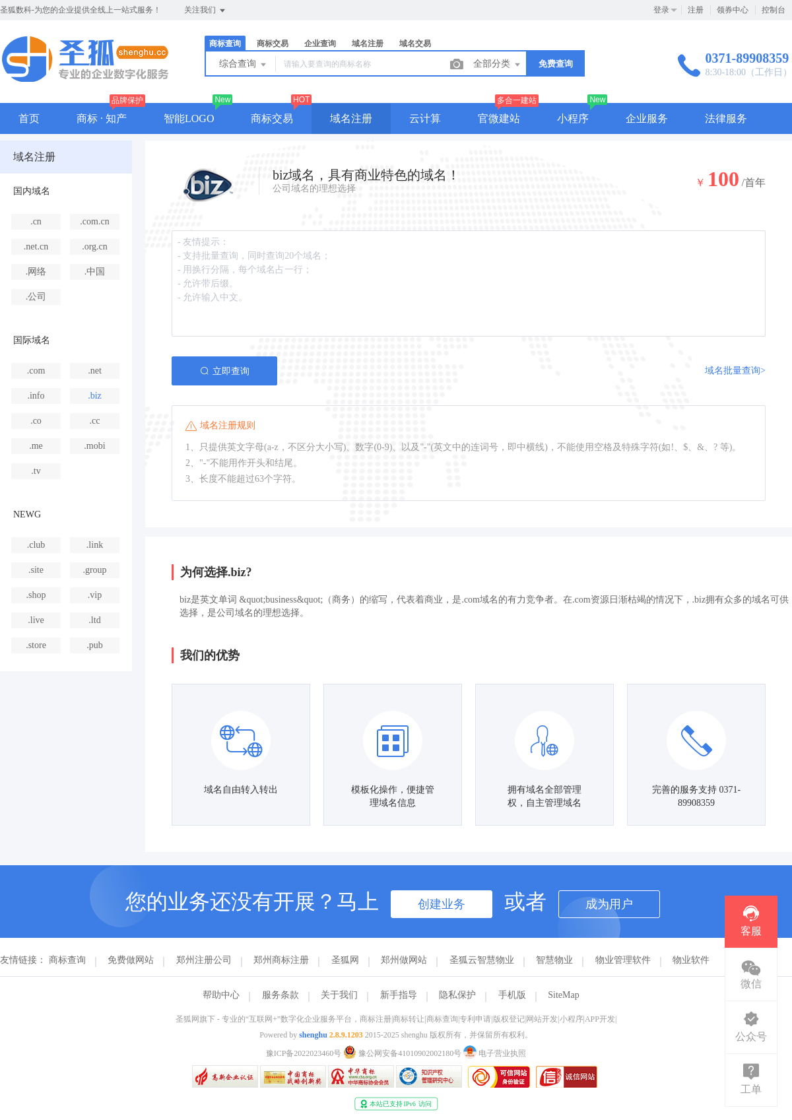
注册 (696, 10)
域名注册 (367, 43)
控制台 (773, 10)
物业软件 (691, 960)
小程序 (573, 118)
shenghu (313, 1034)
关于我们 (339, 995)
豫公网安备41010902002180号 (403, 1053)
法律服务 (726, 118)
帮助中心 (221, 995)
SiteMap (563, 995)
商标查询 (225, 43)
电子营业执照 (494, 1053)
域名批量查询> (735, 371)
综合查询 (243, 65)
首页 (29, 118)
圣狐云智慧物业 (481, 960)
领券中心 (732, 10)
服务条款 (280, 995)
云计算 (425, 118)
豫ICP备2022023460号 (304, 1053)
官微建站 (499, 118)
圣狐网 (345, 960)
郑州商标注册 (281, 960)
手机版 (512, 995)
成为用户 (609, 904)
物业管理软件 (623, 960)
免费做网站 (131, 960)
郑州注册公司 (204, 960)
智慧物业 (554, 960)
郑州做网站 (404, 960)
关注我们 (205, 10)
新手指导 (398, 995)
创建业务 (441, 904)
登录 (661, 10)
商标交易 (272, 43)
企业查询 (320, 43)
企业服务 (647, 118)
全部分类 (497, 65)
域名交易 (415, 43)
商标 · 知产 (102, 118)
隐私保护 (457, 995)
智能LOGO (189, 118)
